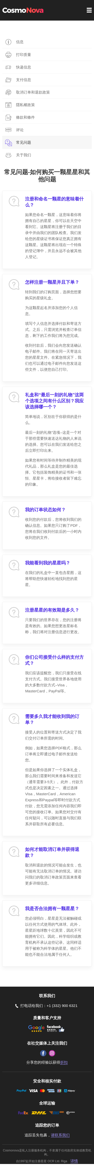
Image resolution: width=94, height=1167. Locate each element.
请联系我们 (60, 1135)
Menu (89, 10)
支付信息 (23, 80)
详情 (74, 1161)
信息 (20, 42)
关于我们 (23, 155)
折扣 (64, 1062)
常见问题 (23, 142)
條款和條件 (25, 117)
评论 (20, 130)
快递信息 (23, 67)
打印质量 (23, 54)
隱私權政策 (25, 105)
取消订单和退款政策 (33, 92)
